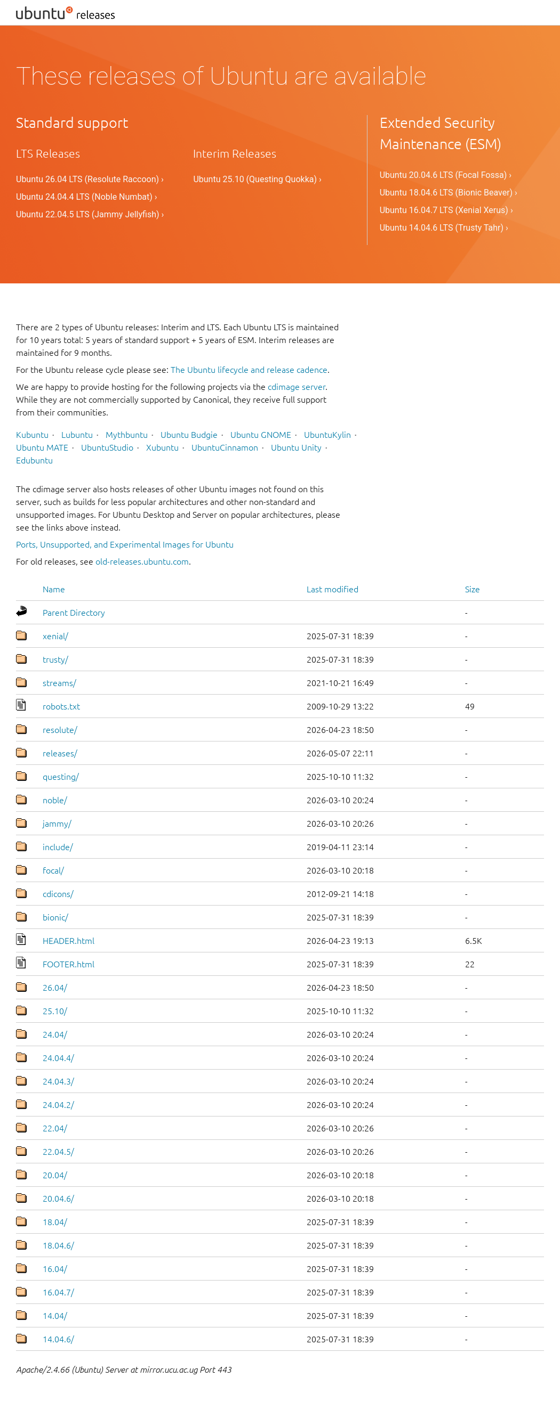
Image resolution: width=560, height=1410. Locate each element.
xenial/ (55, 636)
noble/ (55, 800)
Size (472, 589)
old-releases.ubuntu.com (142, 561)
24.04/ (55, 1034)
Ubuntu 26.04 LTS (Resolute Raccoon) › (90, 179)
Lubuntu (77, 434)
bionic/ (55, 917)
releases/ (60, 753)
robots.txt (61, 706)
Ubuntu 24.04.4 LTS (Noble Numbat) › (86, 197)
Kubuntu (32, 434)
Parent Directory (74, 612)
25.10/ (55, 1011)
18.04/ (55, 1222)
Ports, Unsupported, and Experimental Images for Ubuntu (125, 544)
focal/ (53, 870)
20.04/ (55, 1175)
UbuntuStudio (107, 447)
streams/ (59, 683)
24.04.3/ (58, 1081)
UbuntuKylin (327, 434)
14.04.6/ (58, 1339)
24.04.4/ (58, 1058)
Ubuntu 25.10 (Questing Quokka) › (257, 179)
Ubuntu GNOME (260, 434)
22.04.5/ (58, 1151)
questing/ (61, 776)
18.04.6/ (58, 1245)
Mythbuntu (127, 434)
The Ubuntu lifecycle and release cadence (249, 369)
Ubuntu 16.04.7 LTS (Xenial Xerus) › (446, 210)
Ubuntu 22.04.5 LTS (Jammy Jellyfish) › (90, 214)
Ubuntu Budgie (189, 434)
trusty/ (55, 659)
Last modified (332, 589)
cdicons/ (58, 894)
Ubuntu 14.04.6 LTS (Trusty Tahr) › (444, 228)
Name (54, 589)
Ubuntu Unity (296, 447)
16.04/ (55, 1269)
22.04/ (55, 1128)
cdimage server (296, 387)
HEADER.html (68, 941)
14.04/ (55, 1316)
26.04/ (55, 987)
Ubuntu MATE (42, 447)
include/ (58, 847)
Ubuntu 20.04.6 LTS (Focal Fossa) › (445, 175)
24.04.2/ (58, 1105)
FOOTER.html (68, 964)
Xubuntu (162, 447)
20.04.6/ (58, 1198)
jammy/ (57, 823)
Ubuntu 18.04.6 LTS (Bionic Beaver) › (448, 193)
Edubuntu (34, 460)
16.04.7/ (58, 1292)
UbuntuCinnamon (224, 447)
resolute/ (60, 730)
